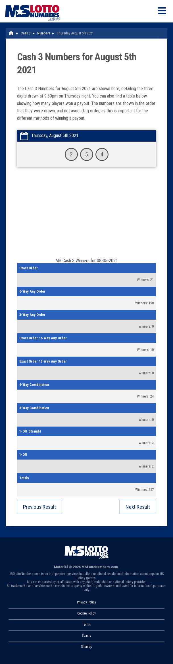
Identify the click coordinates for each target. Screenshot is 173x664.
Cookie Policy (86, 613)
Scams (86, 636)
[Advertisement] (86, 215)
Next (138, 507)
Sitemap (86, 647)
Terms (86, 624)
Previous (39, 507)
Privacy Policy (86, 602)
